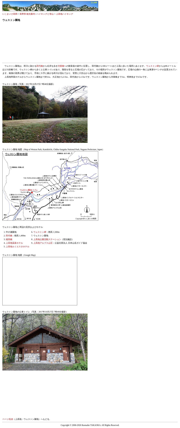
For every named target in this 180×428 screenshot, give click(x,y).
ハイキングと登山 (45, 14)
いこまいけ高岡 (9, 14)
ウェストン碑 (152, 66)
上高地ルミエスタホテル (17, 246)
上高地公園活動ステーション (47, 239)
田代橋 (39, 66)
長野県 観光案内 (27, 14)
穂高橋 (9, 239)
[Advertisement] (82, 43)
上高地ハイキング (64, 14)
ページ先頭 (7, 419)
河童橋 (61, 66)
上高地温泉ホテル (14, 243)
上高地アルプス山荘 (43, 243)
